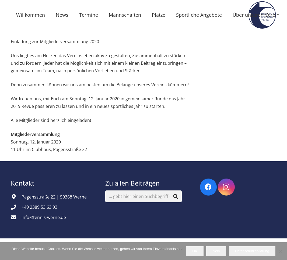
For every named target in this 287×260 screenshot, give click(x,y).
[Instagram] (226, 187)
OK (194, 251)
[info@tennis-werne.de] (16, 217)
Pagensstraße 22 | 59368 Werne (54, 197)
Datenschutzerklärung (252, 251)
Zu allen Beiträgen (132, 183)
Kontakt (23, 183)
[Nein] (280, 251)
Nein (216, 251)
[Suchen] (176, 196)
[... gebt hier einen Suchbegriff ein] (143, 196)
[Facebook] (208, 187)
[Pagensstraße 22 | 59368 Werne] (16, 196)
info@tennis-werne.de (44, 217)
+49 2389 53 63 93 (39, 207)
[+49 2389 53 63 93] (16, 207)
